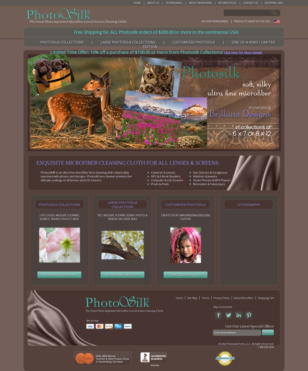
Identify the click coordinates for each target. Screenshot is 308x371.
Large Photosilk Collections (122, 204)
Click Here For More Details (243, 53)
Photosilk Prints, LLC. (239, 343)
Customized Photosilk (186, 204)
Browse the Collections (59, 275)
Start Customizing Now (186, 275)
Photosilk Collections (59, 204)
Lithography (248, 204)
